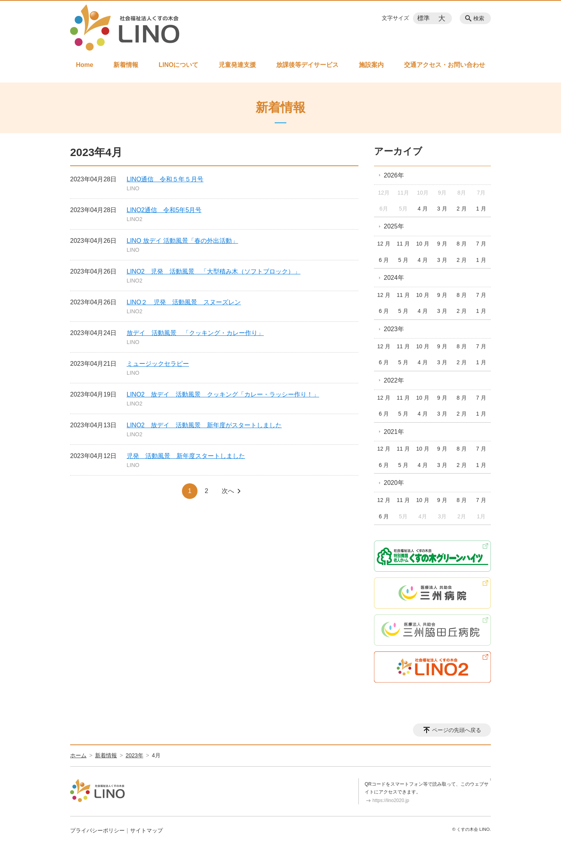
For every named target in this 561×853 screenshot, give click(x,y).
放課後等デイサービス (307, 64)
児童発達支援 (237, 64)
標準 (423, 18)
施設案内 (371, 64)
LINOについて (178, 64)
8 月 (462, 243)
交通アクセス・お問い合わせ (444, 64)
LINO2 (134, 219)
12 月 (383, 243)
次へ (228, 491)
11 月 (403, 243)
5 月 (403, 260)
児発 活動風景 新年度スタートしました (186, 456)
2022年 (394, 380)
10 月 (422, 243)
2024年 (394, 277)
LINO (133, 188)
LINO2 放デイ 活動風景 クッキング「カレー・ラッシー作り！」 (223, 394)
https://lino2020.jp (390, 800)
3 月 (442, 208)
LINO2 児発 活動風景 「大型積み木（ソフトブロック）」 (213, 271)
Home (84, 64)
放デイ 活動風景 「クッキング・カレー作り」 (195, 333)
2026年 (394, 175)
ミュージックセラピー (158, 363)
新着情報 (125, 64)
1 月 (481, 208)
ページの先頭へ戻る (456, 730)
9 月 (442, 243)
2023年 (394, 329)
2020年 (394, 482)
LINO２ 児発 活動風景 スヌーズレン (184, 302)
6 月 (384, 260)
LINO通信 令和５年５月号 (165, 179)
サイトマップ (146, 830)
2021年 (394, 431)
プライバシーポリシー (97, 830)
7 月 (481, 243)
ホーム (78, 755)
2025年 (394, 226)
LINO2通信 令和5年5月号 (164, 210)
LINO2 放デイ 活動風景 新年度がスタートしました (204, 425)
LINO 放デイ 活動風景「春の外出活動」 (182, 240)
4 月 (423, 208)
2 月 (462, 208)
